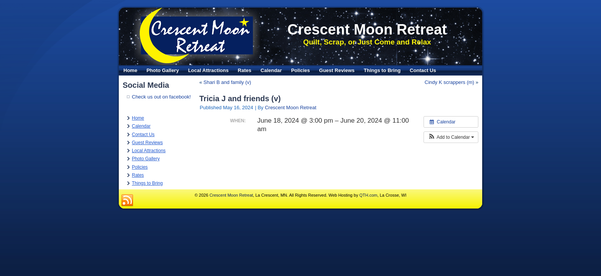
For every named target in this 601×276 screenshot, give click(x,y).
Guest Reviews (337, 70)
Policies (300, 70)
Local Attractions (208, 70)
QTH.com (368, 195)
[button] (451, 137)
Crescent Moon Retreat (367, 29)
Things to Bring (382, 70)
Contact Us (423, 70)
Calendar (271, 70)
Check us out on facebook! (161, 97)
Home (130, 70)
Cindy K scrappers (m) (449, 82)
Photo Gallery (162, 70)
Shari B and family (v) (227, 82)
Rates (244, 70)
